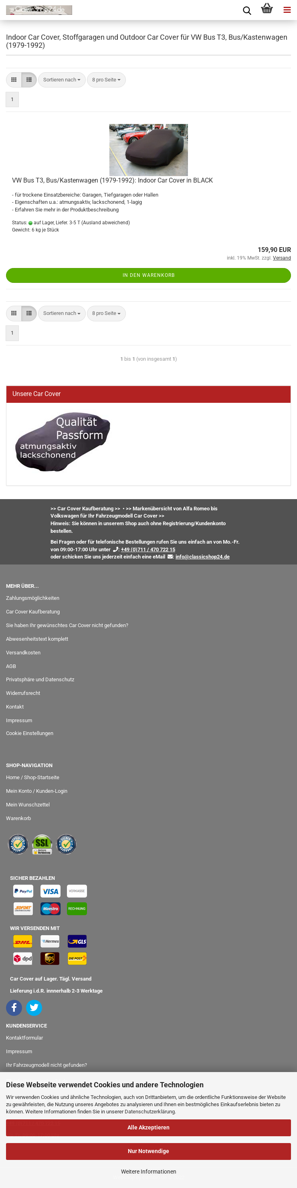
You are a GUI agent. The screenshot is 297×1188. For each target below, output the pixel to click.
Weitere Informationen (148, 1171)
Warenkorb (18, 818)
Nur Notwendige (148, 1151)
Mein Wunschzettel (28, 805)
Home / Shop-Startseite (32, 777)
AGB (11, 666)
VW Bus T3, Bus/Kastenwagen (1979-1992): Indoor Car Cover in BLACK (112, 180)
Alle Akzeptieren (148, 1127)
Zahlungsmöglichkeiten (32, 598)
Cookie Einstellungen (29, 733)
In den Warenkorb (149, 275)
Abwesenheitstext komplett (37, 639)
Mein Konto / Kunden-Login (36, 791)
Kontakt (15, 707)
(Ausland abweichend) (105, 222)
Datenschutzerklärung (150, 1112)
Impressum (19, 720)
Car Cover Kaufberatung (33, 612)
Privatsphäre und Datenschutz (40, 679)
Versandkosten (23, 653)
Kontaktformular (24, 1038)
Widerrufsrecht (23, 693)
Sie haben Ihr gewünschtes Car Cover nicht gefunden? (67, 625)
